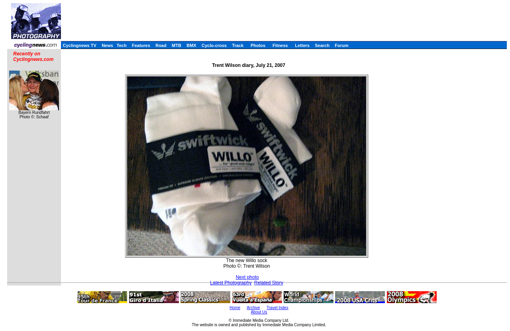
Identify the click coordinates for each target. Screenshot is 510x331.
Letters (302, 45)
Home (235, 308)
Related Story (268, 283)
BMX (191, 45)
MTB (176, 45)
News (107, 45)
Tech (122, 45)
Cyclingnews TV (79, 45)
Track (237, 45)
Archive (253, 308)
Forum (341, 45)
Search (322, 45)
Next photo (247, 277)
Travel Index (277, 308)
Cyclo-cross (214, 45)
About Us (259, 312)
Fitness (280, 45)
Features (141, 45)
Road (161, 45)
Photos (258, 45)
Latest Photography (230, 283)
